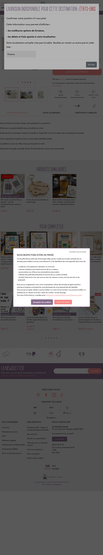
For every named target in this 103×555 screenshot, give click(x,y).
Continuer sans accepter (77, 251)
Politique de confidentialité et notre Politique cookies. (64, 295)
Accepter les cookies (42, 302)
